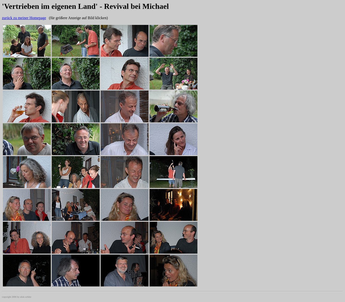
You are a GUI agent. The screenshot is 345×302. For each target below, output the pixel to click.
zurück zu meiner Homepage (24, 18)
